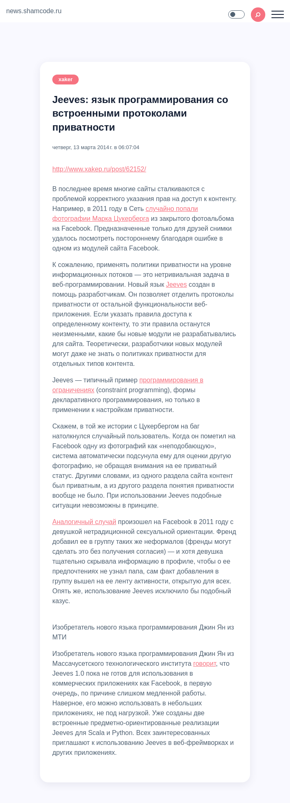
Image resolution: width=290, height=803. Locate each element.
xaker (65, 79)
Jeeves (176, 284)
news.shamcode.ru (33, 10)
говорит (204, 663)
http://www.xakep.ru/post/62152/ (99, 169)
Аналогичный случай (84, 521)
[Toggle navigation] (277, 14)
